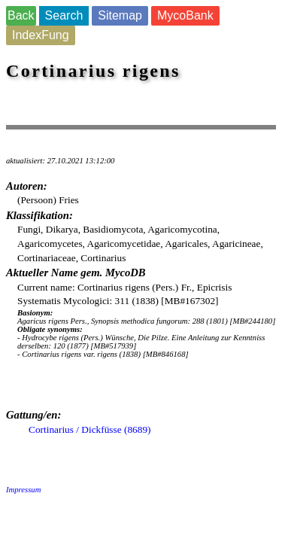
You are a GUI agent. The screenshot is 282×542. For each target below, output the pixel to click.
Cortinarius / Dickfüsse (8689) (90, 429)
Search (64, 15)
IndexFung (40, 35)
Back (21, 15)
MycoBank (185, 15)
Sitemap (120, 15)
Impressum (23, 490)
